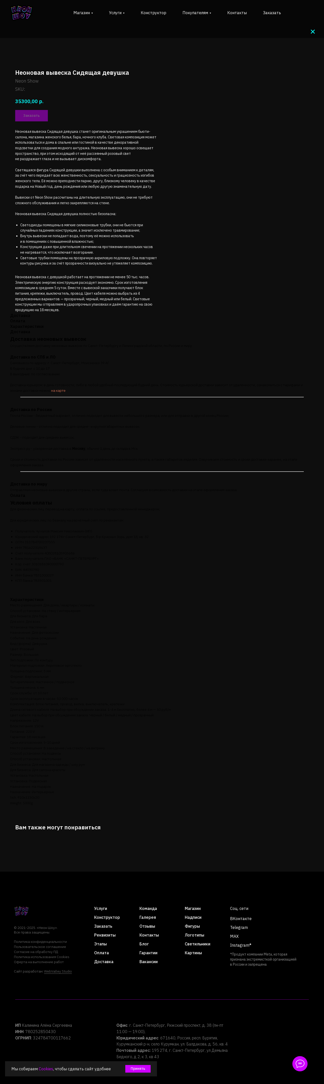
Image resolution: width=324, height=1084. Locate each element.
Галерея (147, 917)
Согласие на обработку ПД (36, 951)
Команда (148, 908)
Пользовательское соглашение (40, 946)
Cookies (46, 1068)
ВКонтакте (241, 918)
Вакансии (148, 961)
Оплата (101, 952)
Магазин (193, 908)
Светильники (197, 943)
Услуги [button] (115, 12)
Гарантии (148, 952)
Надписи (193, 917)
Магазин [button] (81, 12)
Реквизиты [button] (105, 935)
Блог (144, 943)
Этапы (100, 943)
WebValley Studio (58, 971)
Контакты (237, 12)
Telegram (239, 927)
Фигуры (192, 926)
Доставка (103, 961)
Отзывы (147, 926)
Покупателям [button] (195, 12)
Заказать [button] (272, 12)
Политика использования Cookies (41, 957)
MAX (234, 936)
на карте (58, 390)
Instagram (239, 945)
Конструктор (153, 12)
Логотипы (194, 935)
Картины (193, 952)
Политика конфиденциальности (40, 941)
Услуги (100, 908)
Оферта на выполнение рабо (38, 962)
